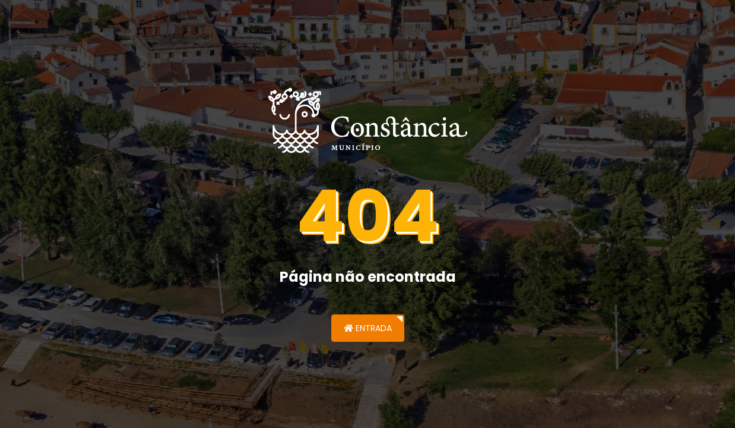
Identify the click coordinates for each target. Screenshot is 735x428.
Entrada (368, 328)
